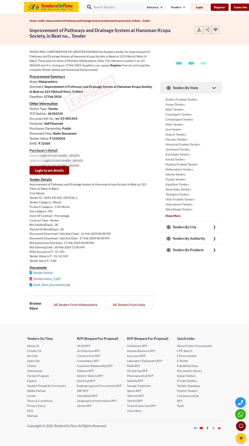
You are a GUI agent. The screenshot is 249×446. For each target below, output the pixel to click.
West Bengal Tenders (179, 209)
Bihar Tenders (174, 109)
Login (199, 7)
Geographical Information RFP (97, 401)
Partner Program (38, 376)
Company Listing (188, 396)
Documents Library (189, 371)
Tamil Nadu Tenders (178, 189)
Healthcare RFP (137, 346)
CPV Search (184, 351)
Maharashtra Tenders (179, 169)
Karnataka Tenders (178, 154)
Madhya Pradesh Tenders (182, 164)
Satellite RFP (135, 381)
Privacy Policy (36, 405)
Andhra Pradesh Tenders (181, 99)
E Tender (182, 361)
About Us (33, 346)
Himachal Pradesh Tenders (183, 144)
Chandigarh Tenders (179, 114)
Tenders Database (188, 386)
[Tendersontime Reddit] (219, 428)
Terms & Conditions (40, 401)
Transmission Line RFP (141, 405)
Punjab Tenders (176, 179)
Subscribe (33, 361)
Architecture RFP (88, 351)
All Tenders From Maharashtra (75, 305)
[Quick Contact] (241, 402)
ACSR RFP (84, 346)
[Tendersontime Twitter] (213, 428)
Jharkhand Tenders (178, 149)
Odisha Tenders (176, 174)
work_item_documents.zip (51, 285)
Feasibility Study (187, 366)
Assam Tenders (175, 104)
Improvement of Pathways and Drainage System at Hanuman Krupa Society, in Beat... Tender (98, 20)
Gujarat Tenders (176, 134)
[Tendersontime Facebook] (207, 428)
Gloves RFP (84, 405)
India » (42, 20)
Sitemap (32, 415)
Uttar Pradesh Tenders (180, 199)
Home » (34, 20)
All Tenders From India (129, 305)
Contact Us (34, 351)
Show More (173, 215)
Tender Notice (43, 273)
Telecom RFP (135, 396)
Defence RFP (85, 371)
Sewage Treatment (139, 386)
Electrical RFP (86, 381)
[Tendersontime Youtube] (201, 428)
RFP (179, 401)
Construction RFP (88, 356)
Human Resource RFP (141, 351)
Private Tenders (187, 381)
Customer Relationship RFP (95, 366)
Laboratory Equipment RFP (144, 361)
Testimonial (34, 371)
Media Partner (36, 391)
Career (31, 396)
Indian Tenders (186, 376)
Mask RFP (133, 366)
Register (219, 7)
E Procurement (187, 356)
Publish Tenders (187, 391)
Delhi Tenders (174, 124)
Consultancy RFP (88, 361)
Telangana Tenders (177, 194)
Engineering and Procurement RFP (99, 386)
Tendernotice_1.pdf (46, 279)
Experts (32, 381)
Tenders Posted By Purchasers (46, 386)
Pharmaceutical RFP (140, 376)
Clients (31, 366)
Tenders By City (182, 227)
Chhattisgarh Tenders (179, 119)
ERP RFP (82, 391)
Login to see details (49, 170)
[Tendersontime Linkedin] (195, 428)
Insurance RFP (136, 356)
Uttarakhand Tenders (179, 204)
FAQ (30, 410)
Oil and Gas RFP (137, 371)
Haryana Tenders (176, 139)
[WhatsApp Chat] (241, 414)
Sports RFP (134, 391)
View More (134, 410)
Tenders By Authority (186, 238)
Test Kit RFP (135, 401)
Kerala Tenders (175, 159)
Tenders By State (182, 87)
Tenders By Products (185, 249)
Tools (180, 405)
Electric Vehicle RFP (90, 376)
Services (32, 356)
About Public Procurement (194, 346)
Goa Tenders (174, 129)
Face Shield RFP (87, 396)
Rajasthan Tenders (177, 184)
